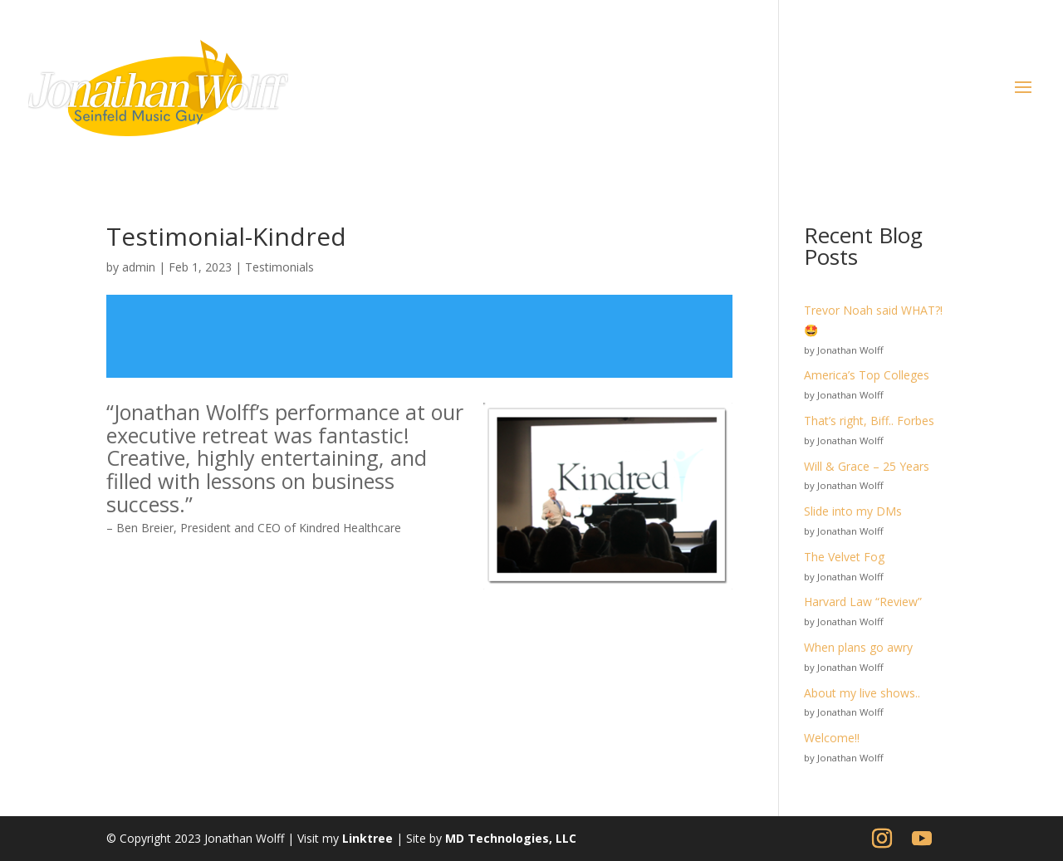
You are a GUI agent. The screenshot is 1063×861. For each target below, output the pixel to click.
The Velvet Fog (844, 557)
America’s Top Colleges (866, 375)
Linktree (367, 838)
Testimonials (279, 267)
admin (138, 267)
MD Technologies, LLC (510, 838)
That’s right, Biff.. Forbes (869, 420)
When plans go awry (858, 647)
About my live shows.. (862, 693)
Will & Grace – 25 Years (866, 466)
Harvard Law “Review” (863, 601)
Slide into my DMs (853, 511)
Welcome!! (832, 738)
